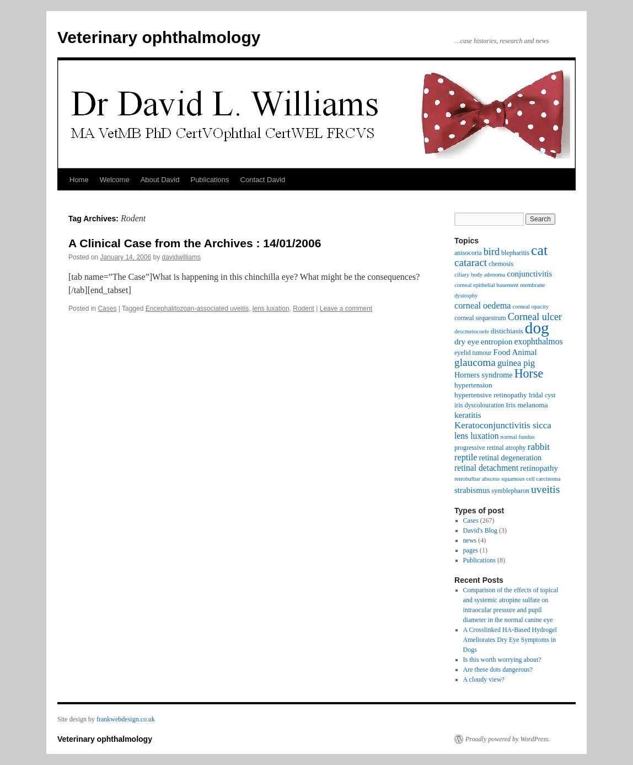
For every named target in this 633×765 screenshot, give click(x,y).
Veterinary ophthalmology (158, 37)
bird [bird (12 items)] (492, 251)
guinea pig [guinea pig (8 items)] (516, 363)
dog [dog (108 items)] (537, 328)
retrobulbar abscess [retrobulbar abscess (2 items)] (477, 479)
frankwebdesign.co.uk (125, 719)
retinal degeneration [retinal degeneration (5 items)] (510, 457)
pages (470, 550)
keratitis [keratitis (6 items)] (467, 415)
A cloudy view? (484, 679)
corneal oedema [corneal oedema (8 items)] (482, 305)
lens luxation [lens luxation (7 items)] (476, 435)
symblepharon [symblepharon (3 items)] (511, 491)
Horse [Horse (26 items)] (529, 373)
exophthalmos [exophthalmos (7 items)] (538, 341)
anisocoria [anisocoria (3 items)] (468, 253)
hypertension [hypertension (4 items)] (473, 385)
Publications (209, 180)
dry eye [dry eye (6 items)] (466, 341)
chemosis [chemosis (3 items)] (501, 264)
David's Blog (480, 530)
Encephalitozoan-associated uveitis (197, 308)
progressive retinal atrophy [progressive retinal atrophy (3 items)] (490, 447)
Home (79, 180)
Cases (107, 308)
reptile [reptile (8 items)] (466, 457)
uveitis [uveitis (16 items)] (545, 489)
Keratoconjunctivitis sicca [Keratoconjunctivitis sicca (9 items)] (502, 425)
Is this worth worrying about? (502, 659)
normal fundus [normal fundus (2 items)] (518, 437)
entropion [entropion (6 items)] (497, 341)
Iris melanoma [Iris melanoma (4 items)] (527, 405)
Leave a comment (346, 308)
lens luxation (271, 308)
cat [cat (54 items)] (539, 250)
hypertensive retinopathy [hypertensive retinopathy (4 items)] (490, 395)
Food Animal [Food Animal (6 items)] (515, 352)
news (470, 540)
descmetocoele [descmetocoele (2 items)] (471, 331)
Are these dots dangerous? (498, 669)
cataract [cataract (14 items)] (470, 262)
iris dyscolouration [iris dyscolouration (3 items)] (479, 405)
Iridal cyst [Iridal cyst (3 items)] (542, 395)
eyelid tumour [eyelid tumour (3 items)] (473, 353)
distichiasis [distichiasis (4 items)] (507, 331)
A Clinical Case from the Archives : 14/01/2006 (194, 243)
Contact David (263, 180)
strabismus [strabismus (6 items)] (472, 490)
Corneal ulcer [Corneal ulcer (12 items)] (535, 316)
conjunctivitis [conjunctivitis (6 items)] (529, 273)
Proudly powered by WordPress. (507, 739)
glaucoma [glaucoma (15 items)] (475, 362)
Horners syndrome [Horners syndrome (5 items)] (483, 374)
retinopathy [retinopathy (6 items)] (539, 468)
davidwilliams (181, 257)
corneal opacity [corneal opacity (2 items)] (531, 307)
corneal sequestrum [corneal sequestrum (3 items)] (480, 318)
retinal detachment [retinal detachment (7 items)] (486, 467)
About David (160, 180)
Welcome (115, 180)
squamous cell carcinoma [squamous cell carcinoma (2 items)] (531, 479)
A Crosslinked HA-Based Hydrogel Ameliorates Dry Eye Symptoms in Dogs (510, 640)
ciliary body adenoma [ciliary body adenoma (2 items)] (479, 275)
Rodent (303, 308)
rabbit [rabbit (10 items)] (539, 447)
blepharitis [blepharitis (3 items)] (515, 253)
